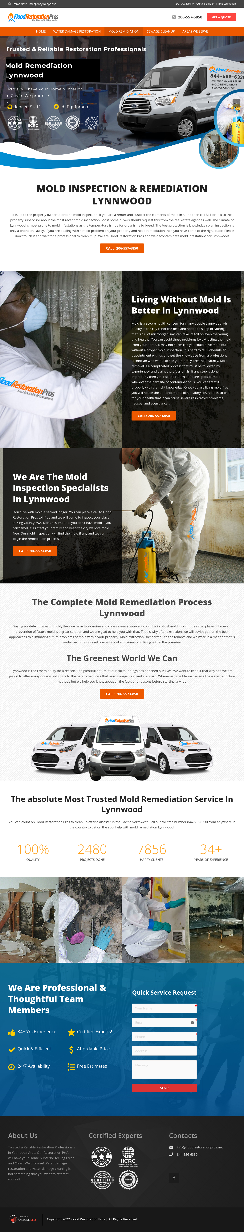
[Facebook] (174, 1178)
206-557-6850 (190, 17)
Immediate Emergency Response (34, 4)
